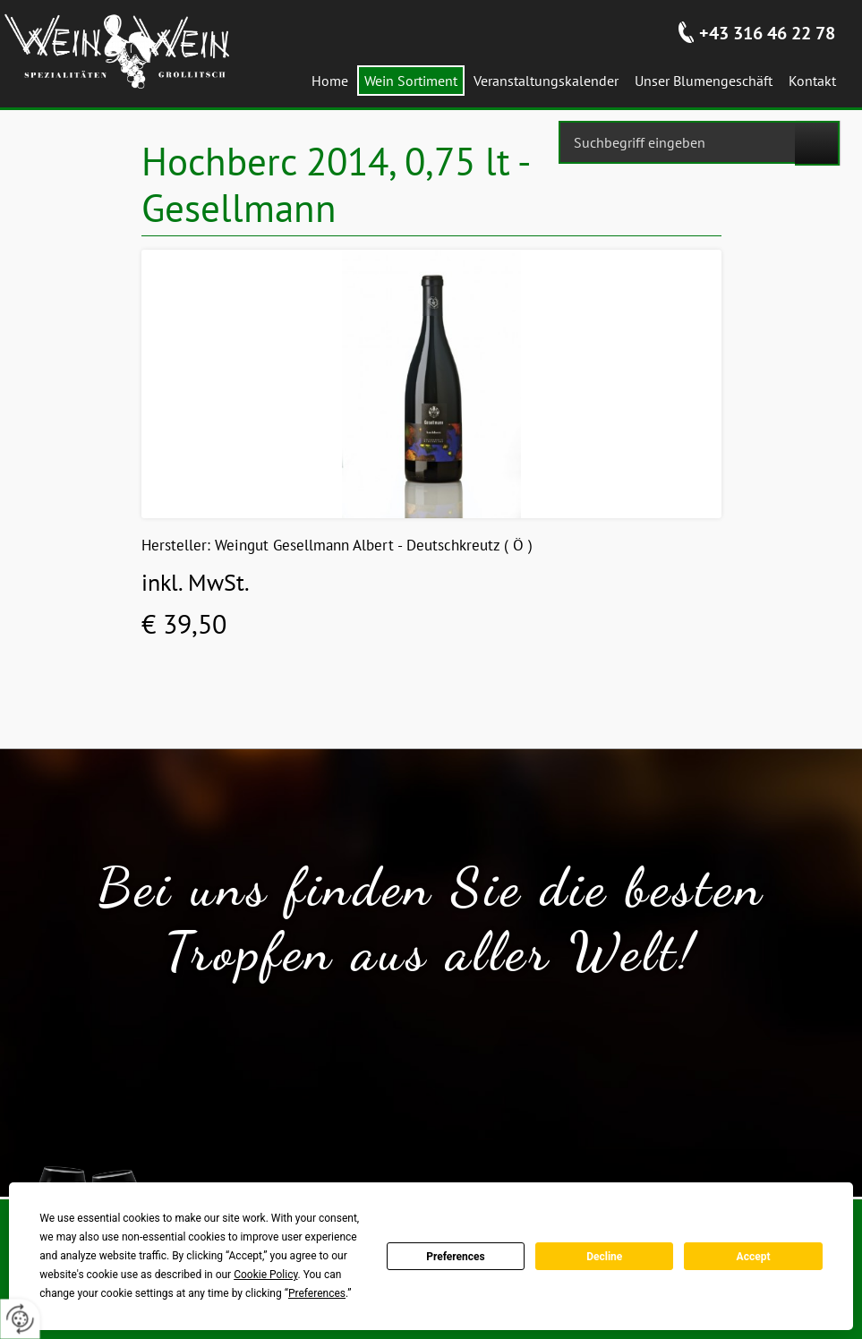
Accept (754, 1256)
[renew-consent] (20, 1319)
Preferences (455, 1256)
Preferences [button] (317, 1293)
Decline (604, 1256)
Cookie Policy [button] (265, 1274)
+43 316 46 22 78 (767, 33)
